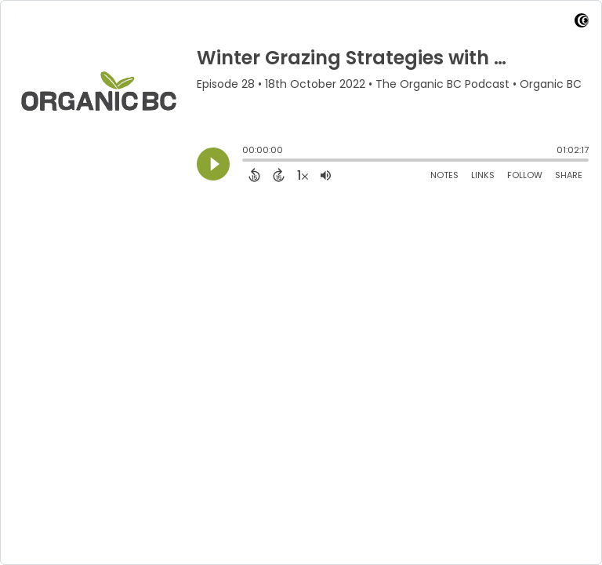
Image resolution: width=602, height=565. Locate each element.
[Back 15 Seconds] (254, 175)
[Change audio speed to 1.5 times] (302, 175)
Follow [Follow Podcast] (524, 175)
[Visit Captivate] (582, 23)
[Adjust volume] (325, 175)
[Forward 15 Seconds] (279, 175)
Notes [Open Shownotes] (444, 175)
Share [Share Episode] (568, 175)
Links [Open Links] (483, 175)
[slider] (246, 162)
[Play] (213, 164)
